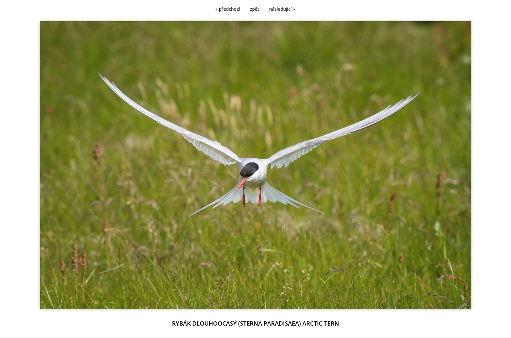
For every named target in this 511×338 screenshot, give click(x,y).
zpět (254, 9)
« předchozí (227, 9)
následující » (282, 9)
